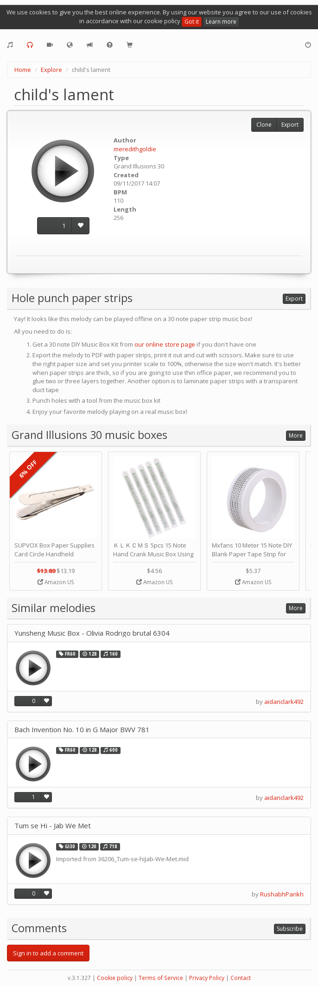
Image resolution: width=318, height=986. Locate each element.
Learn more (221, 22)
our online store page (164, 344)
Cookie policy (115, 978)
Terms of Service (161, 978)
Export (290, 125)
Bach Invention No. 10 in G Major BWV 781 (82, 730)
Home (22, 69)
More (296, 435)
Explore (51, 69)
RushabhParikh (282, 894)
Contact (240, 978)
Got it (191, 22)
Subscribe (290, 929)
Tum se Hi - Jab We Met (52, 826)
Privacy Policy (206, 978)
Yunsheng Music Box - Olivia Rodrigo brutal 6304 (92, 633)
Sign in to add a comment (48, 953)
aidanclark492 (284, 701)
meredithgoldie (135, 149)
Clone (264, 125)
